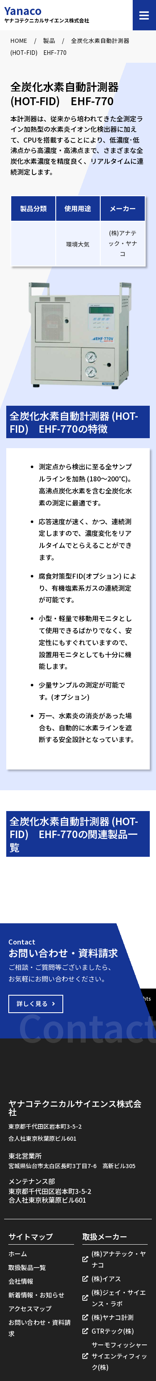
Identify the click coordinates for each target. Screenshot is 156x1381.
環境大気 (77, 244)
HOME (18, 40)
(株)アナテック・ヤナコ (122, 243)
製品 (49, 40)
